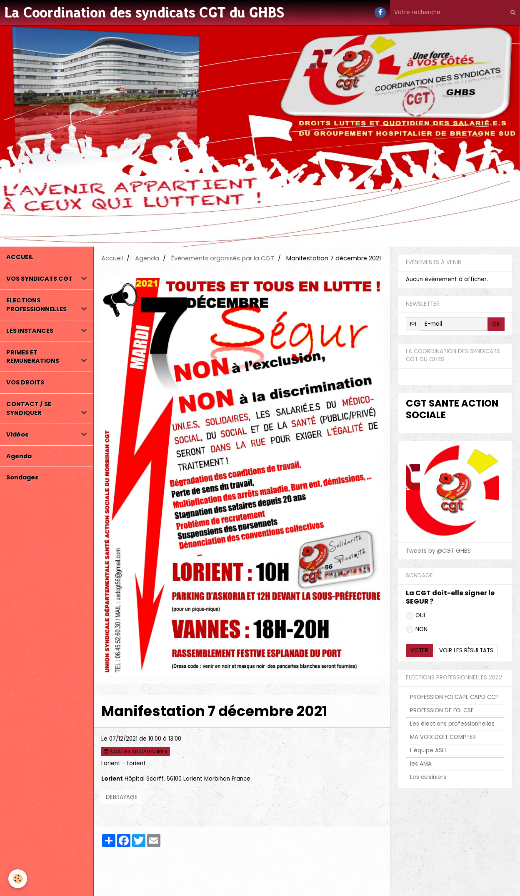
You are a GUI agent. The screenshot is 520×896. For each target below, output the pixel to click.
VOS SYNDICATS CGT (39, 279)
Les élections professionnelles (452, 724)
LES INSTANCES (29, 331)
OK (496, 324)
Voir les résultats (466, 650)
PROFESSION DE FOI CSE (442, 710)
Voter (419, 650)
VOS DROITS (25, 382)
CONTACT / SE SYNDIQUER (28, 408)
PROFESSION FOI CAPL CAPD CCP (454, 697)
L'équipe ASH (428, 750)
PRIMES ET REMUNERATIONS (32, 356)
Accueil (112, 258)
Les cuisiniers (428, 777)
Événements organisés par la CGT (222, 258)
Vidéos (17, 434)
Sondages (22, 477)
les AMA (421, 764)
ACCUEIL (19, 257)
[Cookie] (17, 878)
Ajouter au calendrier (136, 751)
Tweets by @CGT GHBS (438, 551)
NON (417, 629)
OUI (415, 615)
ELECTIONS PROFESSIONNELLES (36, 304)
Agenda (19, 456)
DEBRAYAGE (122, 797)
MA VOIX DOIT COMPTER (443, 737)
